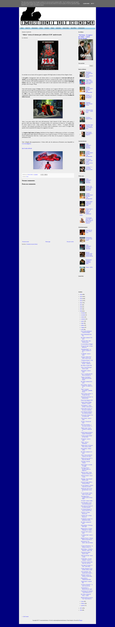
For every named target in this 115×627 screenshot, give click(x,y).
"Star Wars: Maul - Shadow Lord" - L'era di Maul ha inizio (89, 126)
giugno (82, 325)
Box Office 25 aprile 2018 (86, 365)
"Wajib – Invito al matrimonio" (84, 443)
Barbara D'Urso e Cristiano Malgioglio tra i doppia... (86, 529)
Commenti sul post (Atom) (31, 244)
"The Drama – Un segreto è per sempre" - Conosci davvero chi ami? (85, 36)
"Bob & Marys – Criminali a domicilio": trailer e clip (87, 550)
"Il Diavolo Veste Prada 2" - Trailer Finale (89, 111)
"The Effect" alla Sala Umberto (85, 462)
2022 (81, 302)
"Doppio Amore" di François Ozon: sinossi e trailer (87, 446)
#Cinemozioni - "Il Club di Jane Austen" (89, 239)
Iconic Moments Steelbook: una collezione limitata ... (86, 412)
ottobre (82, 317)
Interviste (58, 28)
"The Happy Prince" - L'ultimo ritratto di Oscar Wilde (86, 497)
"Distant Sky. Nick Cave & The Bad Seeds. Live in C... (86, 490)
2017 (81, 608)
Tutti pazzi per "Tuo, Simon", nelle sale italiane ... (87, 542)
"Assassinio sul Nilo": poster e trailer (89, 231)
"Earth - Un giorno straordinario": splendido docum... (86, 390)
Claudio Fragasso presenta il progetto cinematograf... (87, 433)
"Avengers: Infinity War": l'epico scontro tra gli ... (86, 357)
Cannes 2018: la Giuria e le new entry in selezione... (86, 409)
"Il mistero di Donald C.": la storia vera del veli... (87, 585)
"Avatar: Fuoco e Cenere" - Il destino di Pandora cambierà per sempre (86, 212)
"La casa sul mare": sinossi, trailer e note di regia (86, 494)
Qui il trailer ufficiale (27, 148)
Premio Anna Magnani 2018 (87, 400)
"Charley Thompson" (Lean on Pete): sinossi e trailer (86, 569)
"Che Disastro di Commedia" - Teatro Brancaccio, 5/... (87, 592)
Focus (41, 28)
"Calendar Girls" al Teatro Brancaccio (86, 516)
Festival (47, 28)
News (22, 28)
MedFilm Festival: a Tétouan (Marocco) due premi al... (87, 539)
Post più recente (25, 241)
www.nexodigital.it (26, 143)
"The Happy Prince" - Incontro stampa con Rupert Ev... (85, 469)
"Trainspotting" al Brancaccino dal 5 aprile (86, 588)
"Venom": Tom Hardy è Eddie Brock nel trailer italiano (86, 378)
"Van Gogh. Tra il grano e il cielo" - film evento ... (86, 566)
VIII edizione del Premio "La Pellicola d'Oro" (87, 397)
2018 (81, 311)
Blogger (80, 620)
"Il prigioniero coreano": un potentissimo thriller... (86, 519)
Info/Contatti (26, 616)
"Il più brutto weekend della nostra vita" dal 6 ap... (86, 562)
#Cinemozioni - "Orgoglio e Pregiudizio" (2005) (89, 261)
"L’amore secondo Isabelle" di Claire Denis (86, 436)
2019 (81, 309)
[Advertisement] (48, 228)
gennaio (83, 605)
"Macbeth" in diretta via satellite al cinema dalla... (86, 575)
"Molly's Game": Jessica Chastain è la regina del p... (86, 429)
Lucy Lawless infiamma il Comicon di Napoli (86, 332)
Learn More (86, 3)
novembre (83, 315)
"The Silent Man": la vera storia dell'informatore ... (86, 503)
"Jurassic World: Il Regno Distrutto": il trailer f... (86, 403)
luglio (82, 323)
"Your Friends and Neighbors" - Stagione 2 (89, 133)
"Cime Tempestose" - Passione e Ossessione (89, 146)
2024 (81, 298)
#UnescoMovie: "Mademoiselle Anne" (86, 579)
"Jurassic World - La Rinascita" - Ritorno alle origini (89, 203)
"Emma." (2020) (89, 267)
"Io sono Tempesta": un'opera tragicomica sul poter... (87, 486)
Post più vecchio (70, 241)
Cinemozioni (81, 28)
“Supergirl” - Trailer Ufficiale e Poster (89, 104)
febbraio (83, 603)
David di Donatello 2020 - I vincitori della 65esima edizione (89, 254)
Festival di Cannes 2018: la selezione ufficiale (86, 483)
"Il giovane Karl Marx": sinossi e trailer (86, 553)
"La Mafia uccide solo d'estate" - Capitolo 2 (86, 363)
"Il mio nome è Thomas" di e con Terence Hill (87, 416)
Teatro (52, 28)
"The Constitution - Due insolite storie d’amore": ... (87, 572)
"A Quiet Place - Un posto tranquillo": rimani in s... (86, 559)
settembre (83, 319)
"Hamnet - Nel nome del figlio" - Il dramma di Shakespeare (89, 188)
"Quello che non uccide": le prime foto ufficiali (86, 459)
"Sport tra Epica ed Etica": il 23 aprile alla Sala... (87, 394)
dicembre (83, 312)
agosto (82, 321)
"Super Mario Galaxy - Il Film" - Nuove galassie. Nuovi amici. (89, 81)
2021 (81, 304)
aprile (82, 329)
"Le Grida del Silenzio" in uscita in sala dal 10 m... (86, 510)
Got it (92, 3)
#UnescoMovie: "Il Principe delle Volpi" (86, 526)
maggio (83, 327)
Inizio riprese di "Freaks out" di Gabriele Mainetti (87, 506)
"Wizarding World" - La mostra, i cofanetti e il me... (86, 350)
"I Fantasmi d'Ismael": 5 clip (87, 360)
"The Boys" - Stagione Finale (89, 118)
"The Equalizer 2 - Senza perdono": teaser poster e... (87, 406)
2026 (81, 294)
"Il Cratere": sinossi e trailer (86, 500)
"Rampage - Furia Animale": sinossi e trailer (87, 479)
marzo (82, 601)
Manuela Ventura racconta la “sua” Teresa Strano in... (87, 598)
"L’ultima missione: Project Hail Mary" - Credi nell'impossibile (89, 90)
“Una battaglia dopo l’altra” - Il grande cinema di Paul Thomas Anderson (89, 220)
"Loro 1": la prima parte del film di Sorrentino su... (86, 374)
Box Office (73, 28)
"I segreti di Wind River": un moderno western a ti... (87, 546)
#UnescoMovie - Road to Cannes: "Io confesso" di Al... (86, 386)
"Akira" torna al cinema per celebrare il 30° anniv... (86, 456)
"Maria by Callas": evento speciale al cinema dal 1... (87, 473)
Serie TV (28, 28)
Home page (47, 241)
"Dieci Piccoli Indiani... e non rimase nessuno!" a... (86, 425)
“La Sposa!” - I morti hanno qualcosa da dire (89, 168)
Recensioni (34, 28)
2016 (81, 610)
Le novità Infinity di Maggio (87, 344)
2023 (81, 300)
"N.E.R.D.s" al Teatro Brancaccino (85, 513)
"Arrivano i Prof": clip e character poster (86, 341)
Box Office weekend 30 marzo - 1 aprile (86, 595)
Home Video (66, 28)
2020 (81, 306)
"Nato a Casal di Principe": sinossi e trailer (86, 368)
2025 (81, 296)
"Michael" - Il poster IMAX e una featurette (89, 96)
